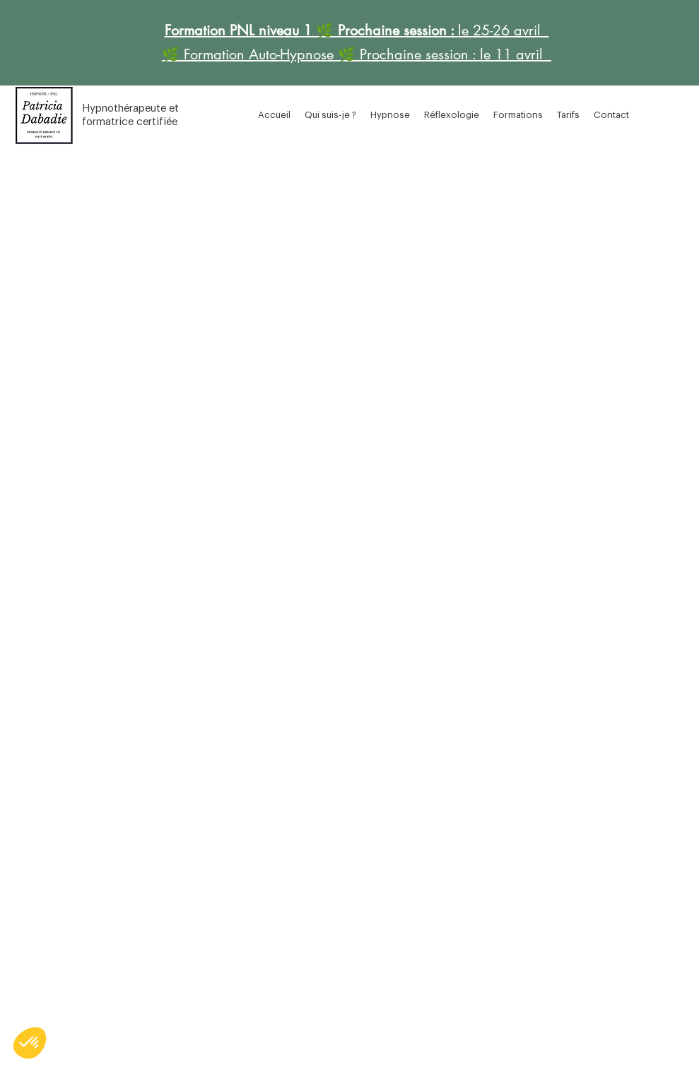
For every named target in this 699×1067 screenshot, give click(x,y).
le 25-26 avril (503, 30)
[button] (390, 115)
